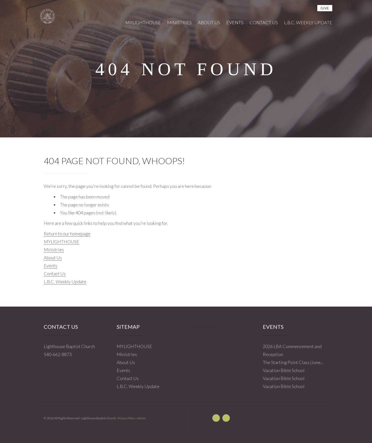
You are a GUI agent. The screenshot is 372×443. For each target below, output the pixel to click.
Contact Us (55, 273)
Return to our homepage (67, 233)
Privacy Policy (126, 418)
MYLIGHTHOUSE (61, 241)
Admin (141, 418)
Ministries (54, 249)
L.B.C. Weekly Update (65, 281)
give (325, 8)
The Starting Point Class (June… (293, 362)
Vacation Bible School (284, 370)
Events (50, 265)
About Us (53, 257)
